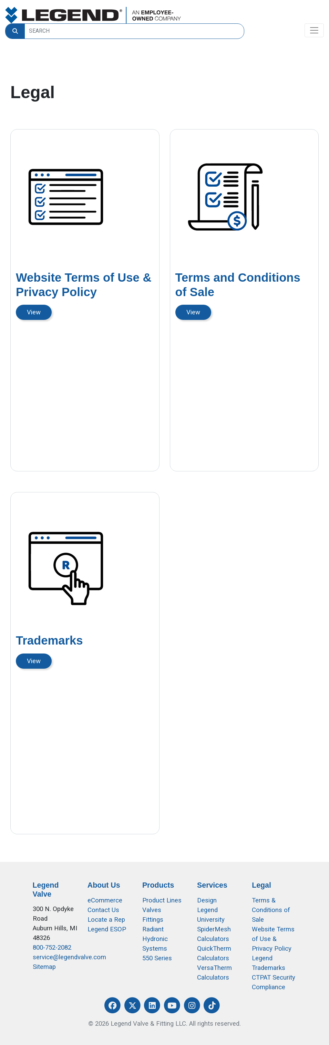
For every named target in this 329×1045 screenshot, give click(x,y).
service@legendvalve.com (69, 957)
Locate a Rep (106, 919)
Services (212, 885)
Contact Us (103, 910)
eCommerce (105, 900)
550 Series (157, 958)
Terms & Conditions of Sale (271, 910)
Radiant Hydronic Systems (155, 939)
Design (207, 900)
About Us (104, 885)
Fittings (152, 919)
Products (158, 885)
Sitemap (44, 967)
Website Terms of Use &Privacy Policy (273, 939)
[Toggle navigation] (314, 30)
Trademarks (49, 640)
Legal (261, 885)
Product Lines (162, 900)
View (34, 312)
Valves (151, 910)
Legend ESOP (107, 929)
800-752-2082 (52, 947)
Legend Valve (46, 889)
